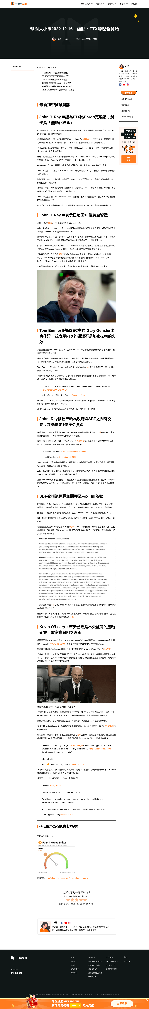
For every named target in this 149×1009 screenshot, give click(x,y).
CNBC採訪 (109, 726)
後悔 (72, 617)
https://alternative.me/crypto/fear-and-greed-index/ (66, 878)
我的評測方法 (75, 969)
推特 (88, 367)
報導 (72, 527)
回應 (50, 223)
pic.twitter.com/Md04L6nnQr (74, 452)
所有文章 (74, 973)
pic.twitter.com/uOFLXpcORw (54, 390)
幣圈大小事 (92, 977)
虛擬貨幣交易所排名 (95, 961)
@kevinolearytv (76, 745)
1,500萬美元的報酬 (57, 644)
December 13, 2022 (67, 457)
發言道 (86, 139)
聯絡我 (73, 965)
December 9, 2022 (80, 395)
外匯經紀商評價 (111, 969)
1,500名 (80, 441)
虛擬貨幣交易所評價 (95, 973)
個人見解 (107, 649)
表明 (99, 432)
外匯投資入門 (110, 965)
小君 (54, 922)
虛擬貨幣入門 (92, 969)
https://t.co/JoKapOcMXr (100, 749)
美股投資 (127, 961)
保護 (60, 254)
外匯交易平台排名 (112, 961)
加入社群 (128, 159)
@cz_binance (55, 786)
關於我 (134, 4)
